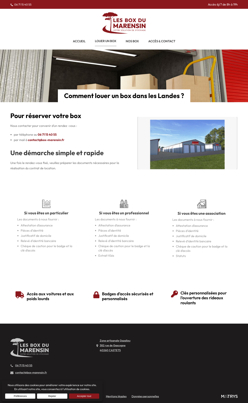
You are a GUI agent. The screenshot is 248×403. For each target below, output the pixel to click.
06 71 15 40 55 (47, 135)
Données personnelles (145, 396)
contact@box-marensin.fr (46, 140)
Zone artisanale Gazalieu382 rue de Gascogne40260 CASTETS (115, 345)
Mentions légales (116, 396)
